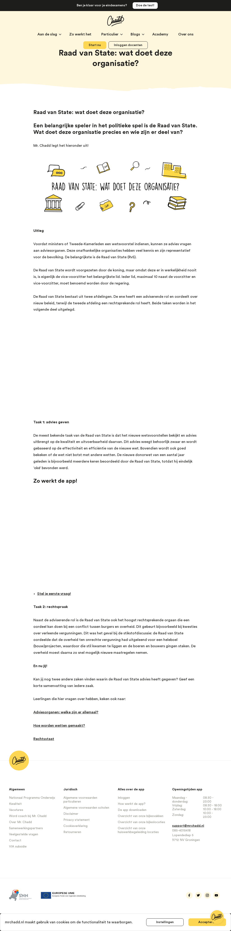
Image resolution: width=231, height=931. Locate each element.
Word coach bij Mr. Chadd (27, 816)
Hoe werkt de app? (132, 803)
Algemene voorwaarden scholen (86, 807)
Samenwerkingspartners (26, 828)
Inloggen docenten (128, 45)
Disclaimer (70, 813)
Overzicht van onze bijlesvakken (140, 816)
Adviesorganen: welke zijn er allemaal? (65, 712)
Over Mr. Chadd (20, 822)
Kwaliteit (15, 803)
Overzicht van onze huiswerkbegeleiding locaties (138, 830)
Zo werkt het (80, 34)
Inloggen (124, 797)
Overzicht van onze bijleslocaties (141, 822)
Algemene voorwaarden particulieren (80, 799)
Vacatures (16, 810)
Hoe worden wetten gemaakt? (59, 725)
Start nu (95, 45)
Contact (15, 840)
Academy (160, 34)
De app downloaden (132, 810)
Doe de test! (145, 5)
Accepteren (207, 922)
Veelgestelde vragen (23, 834)
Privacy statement (76, 820)
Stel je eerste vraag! (54, 594)
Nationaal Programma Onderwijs (32, 797)
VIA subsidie (18, 846)
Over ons (186, 34)
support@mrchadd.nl (188, 825)
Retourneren (72, 832)
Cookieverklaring (75, 826)
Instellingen (165, 922)
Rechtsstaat (43, 739)
